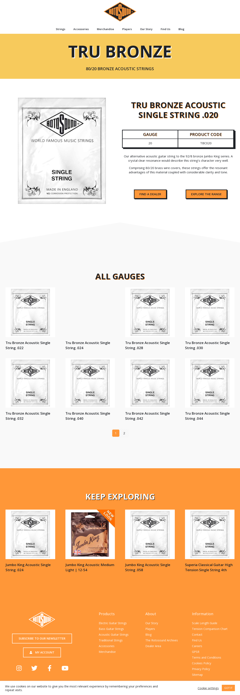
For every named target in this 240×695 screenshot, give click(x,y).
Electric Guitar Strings (113, 623)
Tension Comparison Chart (210, 629)
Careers (197, 646)
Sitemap (197, 675)
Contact (197, 634)
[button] (150, 194)
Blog (181, 29)
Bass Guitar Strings (111, 629)
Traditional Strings (111, 640)
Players (127, 29)
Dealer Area (153, 646)
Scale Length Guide (204, 623)
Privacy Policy (201, 669)
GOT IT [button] (228, 688)
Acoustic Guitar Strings (114, 634)
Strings (60, 29)
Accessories (81, 29)
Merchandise (105, 29)
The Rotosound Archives (161, 640)
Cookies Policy (201, 663)
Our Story (146, 29)
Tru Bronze (120, 55)
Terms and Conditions (206, 657)
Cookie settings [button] (208, 688)
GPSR (195, 652)
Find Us (165, 29)
